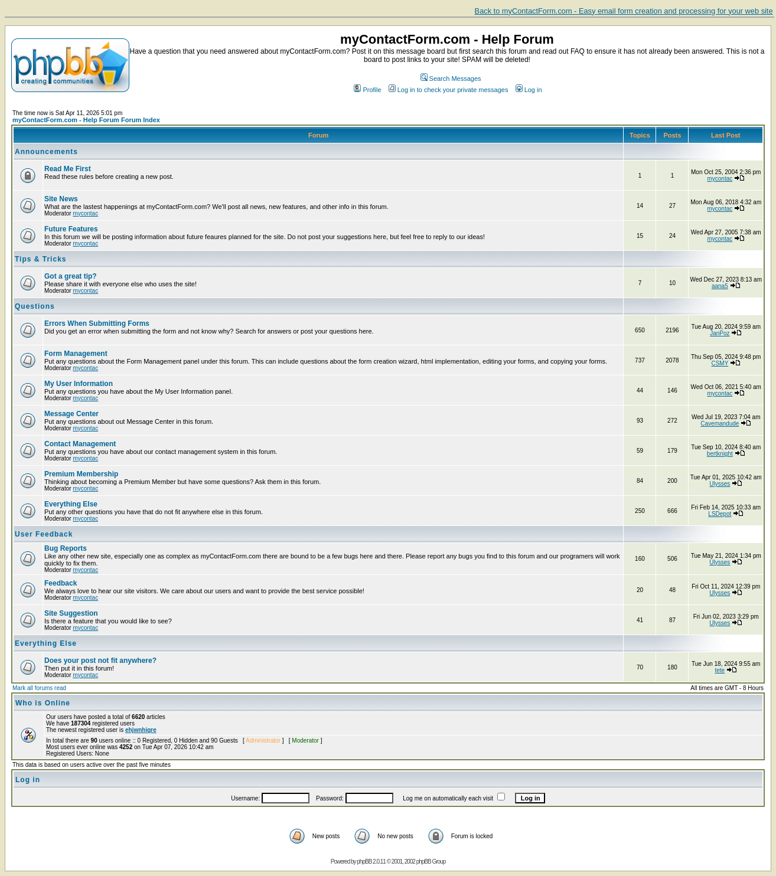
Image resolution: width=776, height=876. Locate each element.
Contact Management (80, 444)
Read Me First (67, 169)
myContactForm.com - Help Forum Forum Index (86, 119)
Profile (367, 89)
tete (720, 670)
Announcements (46, 152)
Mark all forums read (39, 688)
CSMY (719, 363)
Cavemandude (719, 423)
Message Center (71, 414)
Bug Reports (65, 548)
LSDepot (719, 514)
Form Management (75, 353)
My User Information (78, 384)
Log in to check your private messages (448, 89)
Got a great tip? (70, 276)
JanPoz (719, 333)
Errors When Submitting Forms (96, 323)
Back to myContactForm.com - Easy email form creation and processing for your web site (624, 10)
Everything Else (70, 504)
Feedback (60, 583)
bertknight (720, 453)
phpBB (364, 861)
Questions (35, 306)
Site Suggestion (71, 613)
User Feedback (44, 534)
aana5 (720, 286)
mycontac (719, 178)
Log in (529, 89)
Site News (61, 199)
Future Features (71, 229)
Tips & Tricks (40, 259)
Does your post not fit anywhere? (100, 660)
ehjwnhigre (140, 730)
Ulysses (719, 484)
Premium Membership (81, 474)
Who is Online (42, 703)
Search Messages (450, 78)
